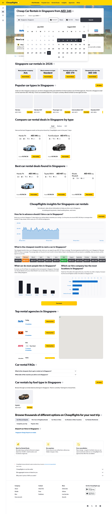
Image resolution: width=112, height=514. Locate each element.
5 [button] (27, 40)
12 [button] (28, 44)
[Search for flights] (3, 8)
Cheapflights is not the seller (60, 469)
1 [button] (40, 36)
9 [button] (44, 40)
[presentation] (73, 11)
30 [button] (45, 53)
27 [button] (32, 53)
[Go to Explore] (3, 15)
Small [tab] (52, 126)
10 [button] (49, 40)
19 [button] (28, 48)
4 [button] (53, 36)
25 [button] (53, 48)
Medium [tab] (59, 126)
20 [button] (32, 48)
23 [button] (45, 48)
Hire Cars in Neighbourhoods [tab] (40, 419)
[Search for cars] (3, 11)
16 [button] (45, 44)
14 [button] (36, 44)
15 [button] (40, 44)
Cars (15, 56)
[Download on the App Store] (90, 493)
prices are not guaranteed (50, 464)
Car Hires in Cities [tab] (56, 419)
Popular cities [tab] (34, 423)
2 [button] (44, 36)
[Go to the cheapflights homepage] (12, 3)
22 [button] (40, 48)
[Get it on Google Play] (90, 489)
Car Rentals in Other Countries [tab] (73, 419)
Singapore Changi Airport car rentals (25, 432)
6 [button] (32, 40)
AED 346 (66, 11)
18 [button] (53, 44)
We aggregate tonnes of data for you (60, 472)
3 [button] (48, 36)
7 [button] (36, 40)
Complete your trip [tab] (22, 423)
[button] (3, 3)
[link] (26, 76)
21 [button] (36, 48)
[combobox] (21, 16)
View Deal (29, 112)
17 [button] (49, 44)
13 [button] (32, 44)
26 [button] (28, 53)
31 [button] (49, 53)
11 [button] (53, 40)
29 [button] (40, 53)
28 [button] (36, 53)
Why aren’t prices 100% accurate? (60, 476)
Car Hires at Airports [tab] (22, 419)
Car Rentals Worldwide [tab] (91, 419)
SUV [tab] (66, 126)
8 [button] (40, 40)
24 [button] (49, 48)
